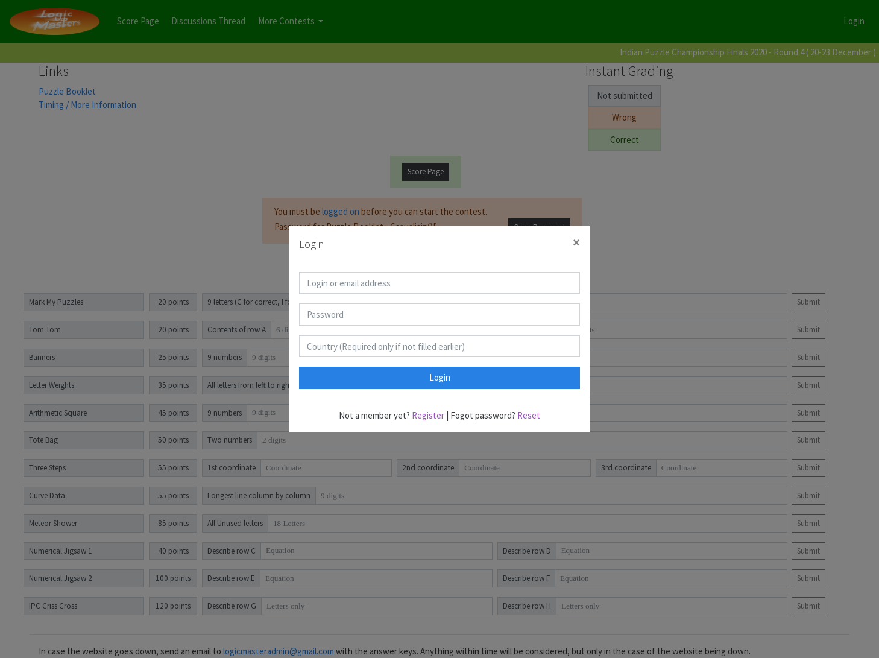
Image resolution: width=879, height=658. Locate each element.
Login (439, 377)
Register (428, 415)
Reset (528, 415)
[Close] (576, 242)
